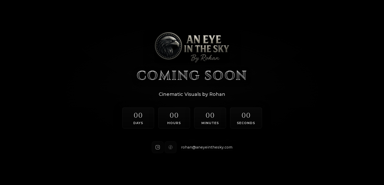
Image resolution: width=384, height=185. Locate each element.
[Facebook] (170, 147)
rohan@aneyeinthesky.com (206, 147)
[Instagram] (158, 147)
